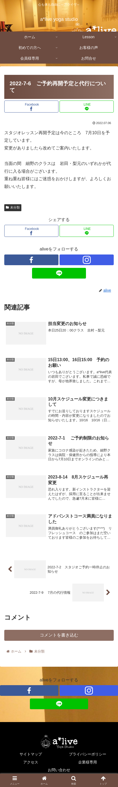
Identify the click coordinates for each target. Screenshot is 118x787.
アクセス (30, 762)
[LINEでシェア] (87, 107)
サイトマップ (30, 754)
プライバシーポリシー (87, 754)
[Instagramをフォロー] (87, 259)
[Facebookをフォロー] (31, 259)
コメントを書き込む (59, 635)
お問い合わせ (59, 770)
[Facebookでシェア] (31, 107)
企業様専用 (87, 762)
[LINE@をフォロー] (59, 273)
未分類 (13, 207)
